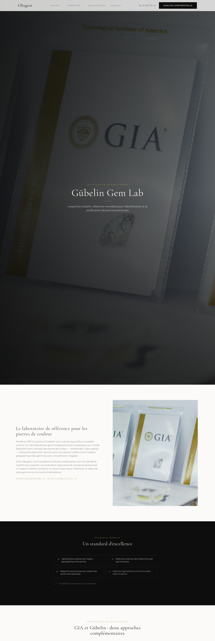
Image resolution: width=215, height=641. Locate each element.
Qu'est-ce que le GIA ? (61, 479)
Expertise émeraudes (29, 479)
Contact (116, 5)
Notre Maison (96, 5)
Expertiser (75, 5)
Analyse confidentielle (177, 5)
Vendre (55, 5)
